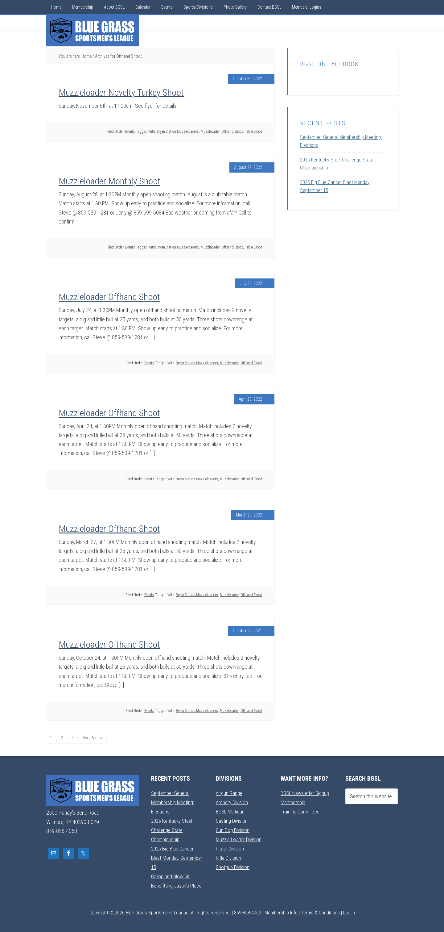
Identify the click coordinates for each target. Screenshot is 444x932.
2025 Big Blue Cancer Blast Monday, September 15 (173, 855)
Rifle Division (229, 855)
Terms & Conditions (320, 909)
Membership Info (281, 909)
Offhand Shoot (232, 131)
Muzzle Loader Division (240, 837)
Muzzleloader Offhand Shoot (109, 296)
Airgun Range (230, 792)
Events (130, 131)
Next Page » (92, 737)
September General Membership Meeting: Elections (174, 801)
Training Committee (301, 810)
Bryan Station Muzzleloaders (178, 131)
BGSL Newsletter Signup (306, 792)
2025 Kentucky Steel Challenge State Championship (173, 828)
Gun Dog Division (233, 828)
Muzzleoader (210, 131)
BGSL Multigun (231, 810)
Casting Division (232, 819)
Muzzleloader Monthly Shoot (109, 181)
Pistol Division (230, 846)
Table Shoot (253, 131)
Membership (294, 801)
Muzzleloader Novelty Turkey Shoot (121, 92)
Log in (349, 909)
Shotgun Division (233, 864)
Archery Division (233, 801)
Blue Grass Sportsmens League (92, 30)
